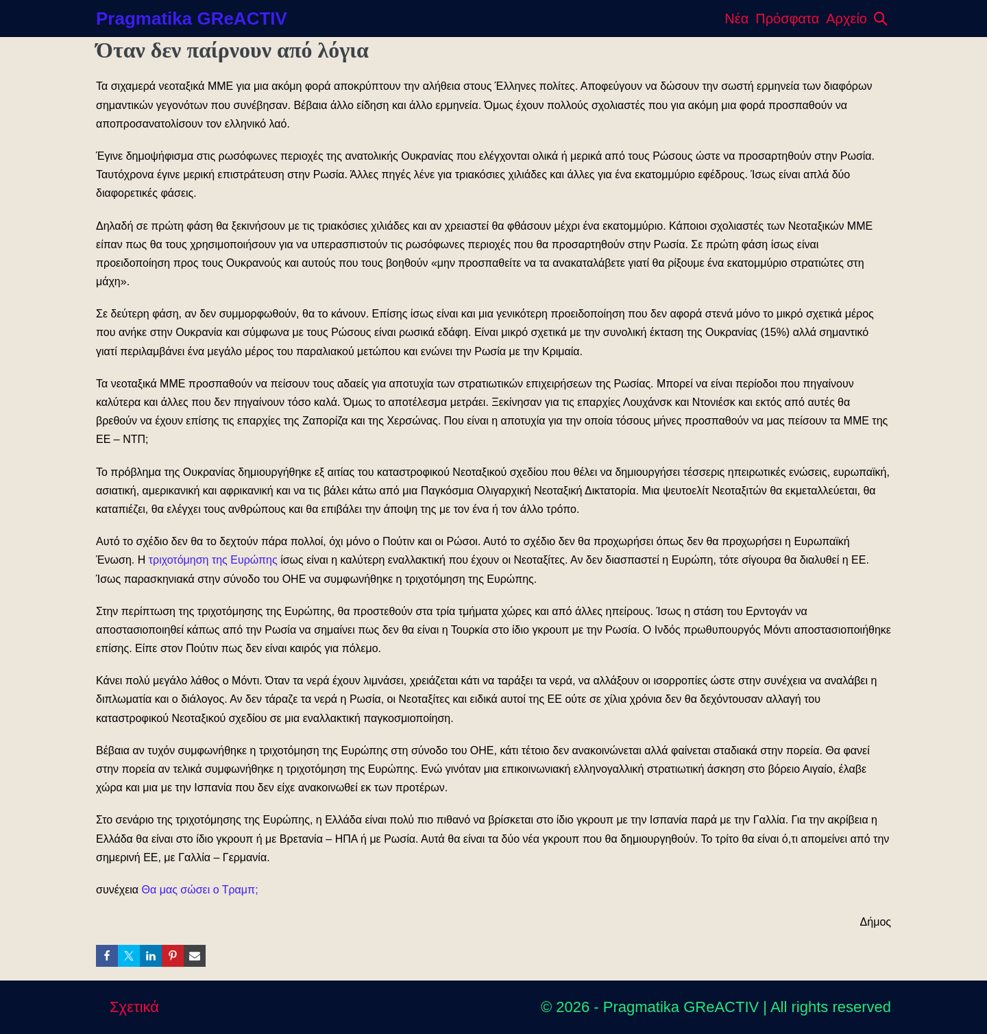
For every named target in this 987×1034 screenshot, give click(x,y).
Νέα (736, 18)
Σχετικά (134, 1006)
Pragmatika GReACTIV (191, 18)
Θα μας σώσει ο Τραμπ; (200, 889)
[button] (880, 18)
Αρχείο (846, 18)
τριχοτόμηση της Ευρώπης (213, 560)
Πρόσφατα (787, 18)
